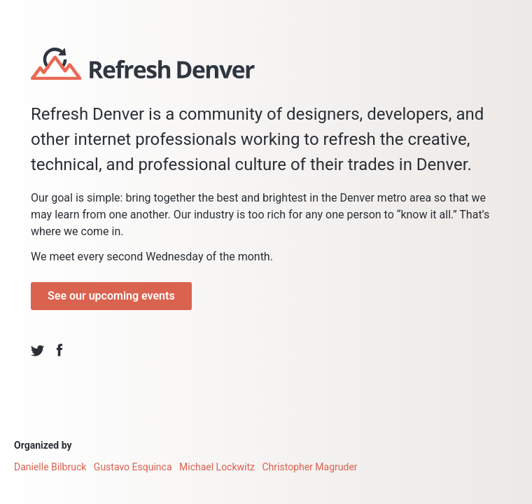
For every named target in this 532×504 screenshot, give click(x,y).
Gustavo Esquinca (133, 466)
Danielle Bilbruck (50, 466)
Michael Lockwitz (217, 466)
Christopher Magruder (310, 466)
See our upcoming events (111, 295)
